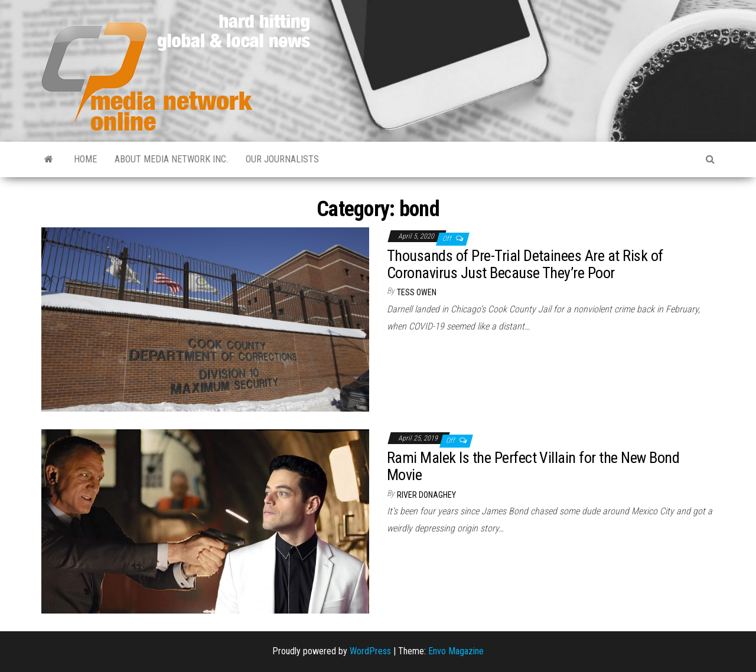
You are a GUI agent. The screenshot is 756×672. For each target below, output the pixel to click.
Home (85, 159)
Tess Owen (416, 292)
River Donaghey (426, 495)
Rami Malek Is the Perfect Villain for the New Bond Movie (533, 466)
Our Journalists (282, 159)
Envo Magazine (456, 651)
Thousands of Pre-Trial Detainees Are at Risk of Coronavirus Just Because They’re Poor (525, 264)
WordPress (370, 651)
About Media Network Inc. (171, 159)
